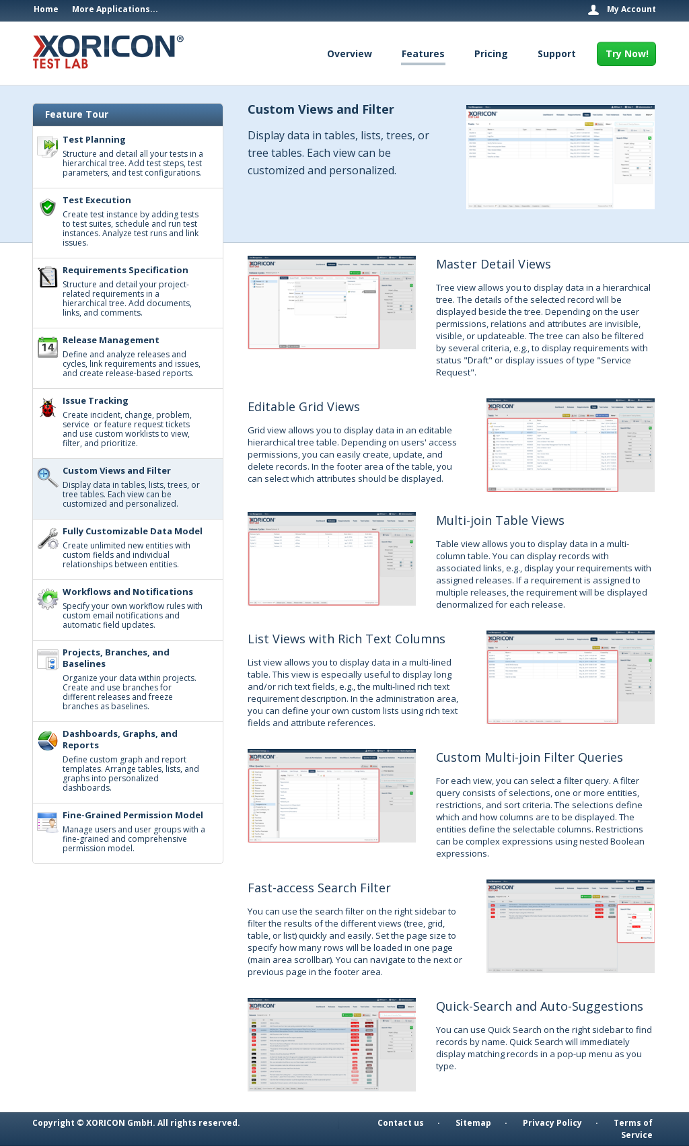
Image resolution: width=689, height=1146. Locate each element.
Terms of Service (633, 1129)
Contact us (400, 1123)
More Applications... (115, 9)
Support (557, 53)
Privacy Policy (552, 1123)
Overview (349, 53)
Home (46, 9)
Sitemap (473, 1123)
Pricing (491, 53)
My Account (631, 9)
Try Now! (627, 53)
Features (423, 53)
